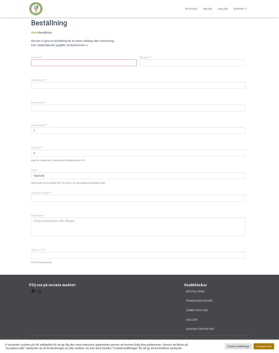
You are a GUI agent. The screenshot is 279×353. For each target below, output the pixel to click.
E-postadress (38, 103)
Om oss (207, 9)
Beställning (195, 291)
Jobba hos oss (197, 310)
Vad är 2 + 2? (38, 250)
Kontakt (240, 9)
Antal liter (36, 148)
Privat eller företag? (41, 193)
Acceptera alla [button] (264, 346)
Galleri (223, 9)
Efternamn (145, 57)
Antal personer (38, 125)
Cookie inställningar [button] (238, 346)
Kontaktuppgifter (200, 329)
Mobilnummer (38, 80)
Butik (34, 170)
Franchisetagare (199, 300)
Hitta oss (191, 9)
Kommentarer (37, 215)
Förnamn (36, 57)
